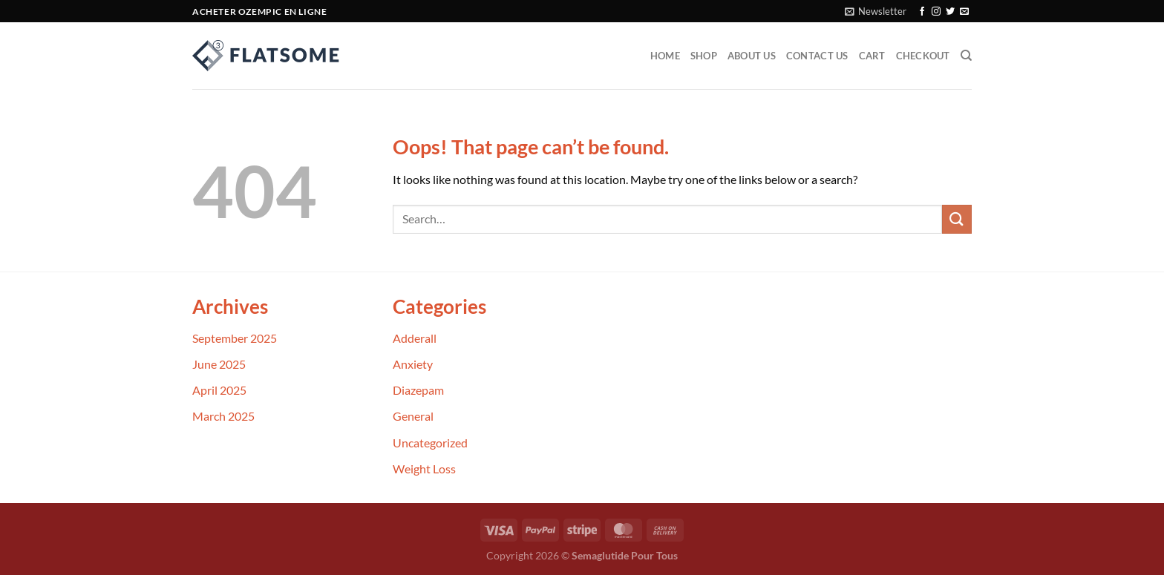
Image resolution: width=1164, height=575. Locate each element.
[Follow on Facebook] (922, 12)
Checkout (923, 56)
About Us (752, 56)
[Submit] (957, 219)
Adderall (414, 338)
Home (665, 56)
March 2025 (223, 416)
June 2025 (219, 364)
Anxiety (413, 364)
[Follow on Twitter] (950, 12)
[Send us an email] (964, 12)
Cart (872, 56)
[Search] (966, 56)
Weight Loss (424, 468)
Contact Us (817, 56)
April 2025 (219, 390)
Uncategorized (430, 443)
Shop (703, 56)
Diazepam (418, 390)
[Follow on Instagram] (936, 12)
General (413, 416)
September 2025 (234, 338)
